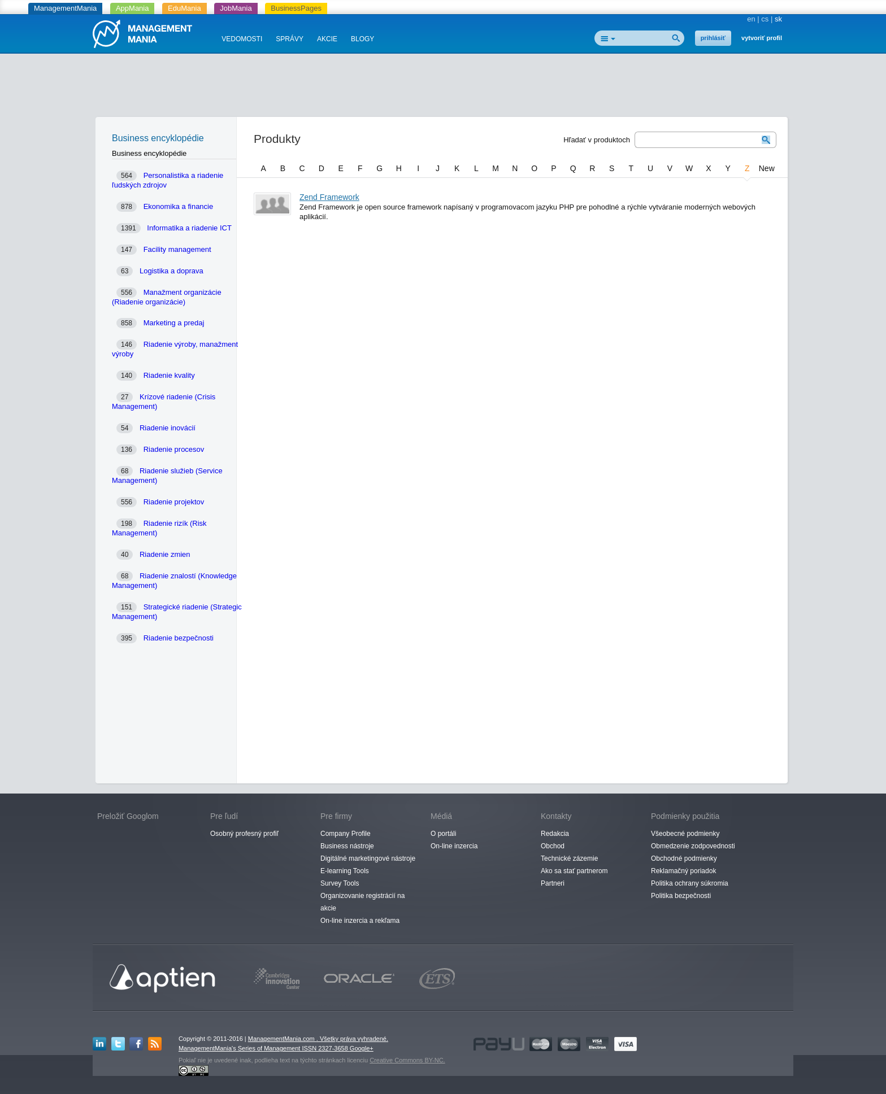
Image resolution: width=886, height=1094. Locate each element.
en (751, 19)
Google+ (361, 1048)
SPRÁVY (289, 39)
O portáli (443, 834)
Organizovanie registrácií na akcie (362, 902)
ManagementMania (65, 8)
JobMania (235, 8)
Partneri (552, 883)
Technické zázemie (569, 858)
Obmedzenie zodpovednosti (693, 846)
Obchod (552, 846)
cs (764, 19)
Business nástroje (347, 846)
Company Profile (345, 834)
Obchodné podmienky (684, 858)
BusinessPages (296, 8)
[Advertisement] (443, 87)
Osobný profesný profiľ (244, 834)
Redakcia (555, 834)
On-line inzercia (454, 846)
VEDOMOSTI (242, 39)
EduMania (184, 8)
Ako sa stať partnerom (574, 871)
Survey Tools (339, 883)
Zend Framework (329, 197)
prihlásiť (713, 37)
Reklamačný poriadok (683, 871)
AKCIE (327, 39)
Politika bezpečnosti (681, 896)
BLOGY (362, 39)
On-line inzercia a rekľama (359, 921)
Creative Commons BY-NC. (407, 1060)
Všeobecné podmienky (685, 834)
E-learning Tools (344, 871)
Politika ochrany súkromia (689, 883)
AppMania (132, 8)
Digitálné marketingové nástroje (367, 858)
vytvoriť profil (761, 37)
